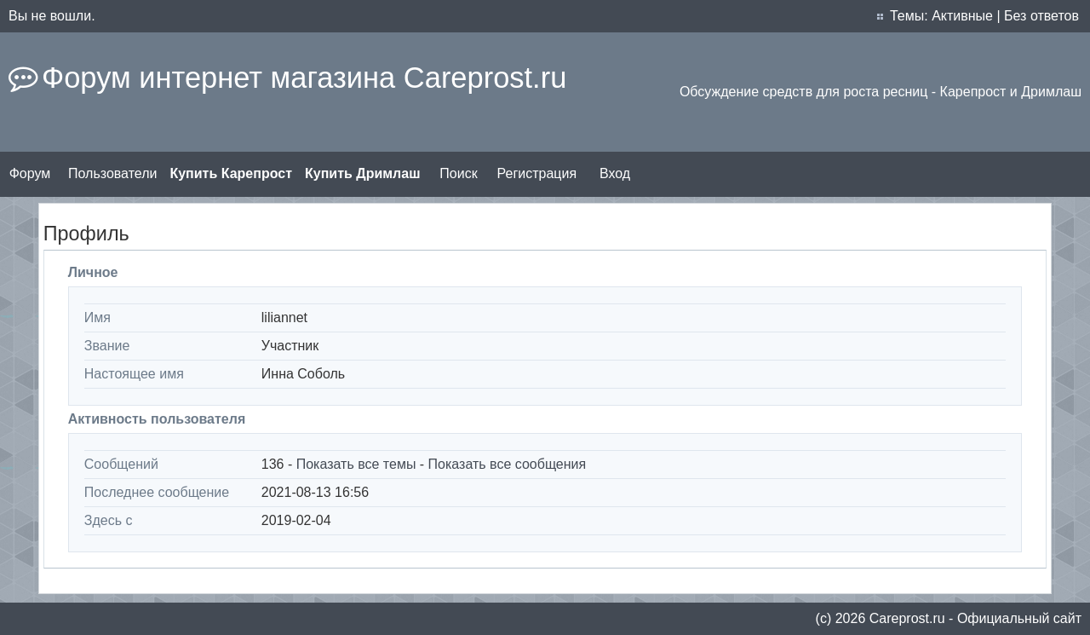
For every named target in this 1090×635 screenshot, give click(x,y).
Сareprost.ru (907, 618)
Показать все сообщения (507, 464)
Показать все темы (356, 464)
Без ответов (1041, 16)
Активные (962, 16)
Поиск (458, 173)
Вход (615, 173)
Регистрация (537, 173)
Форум (30, 173)
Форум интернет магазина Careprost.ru (304, 77)
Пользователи (112, 173)
